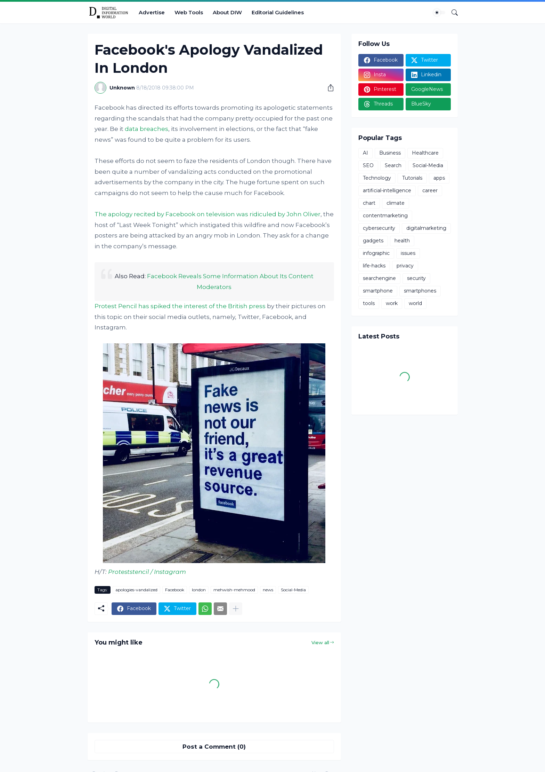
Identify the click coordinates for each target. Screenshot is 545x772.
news (268, 589)
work (392, 303)
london (199, 589)
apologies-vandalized (136, 589)
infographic (376, 253)
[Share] (328, 88)
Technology (377, 178)
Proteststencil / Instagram (147, 571)
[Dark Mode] (439, 12)
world (415, 303)
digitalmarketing (426, 228)
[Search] (452, 12)
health (402, 240)
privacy (405, 266)
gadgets (373, 240)
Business (390, 153)
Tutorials (412, 178)
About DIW (227, 12)
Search (393, 165)
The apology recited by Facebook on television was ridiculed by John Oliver (207, 214)
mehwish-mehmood (234, 589)
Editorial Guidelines (278, 12)
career (430, 190)
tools (369, 303)
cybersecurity (379, 228)
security (416, 278)
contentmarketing (385, 215)
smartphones (420, 291)
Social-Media (293, 589)
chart (369, 203)
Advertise (152, 12)
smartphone (378, 291)
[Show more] (235, 608)
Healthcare (425, 153)
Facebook (174, 589)
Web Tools (188, 12)
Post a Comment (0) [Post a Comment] (214, 746)
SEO (368, 165)
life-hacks (374, 266)
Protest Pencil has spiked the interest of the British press (181, 306)
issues (408, 253)
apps (439, 178)
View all (320, 642)
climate (396, 203)
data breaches (146, 128)
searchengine (379, 278)
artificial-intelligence (387, 190)
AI (365, 153)
